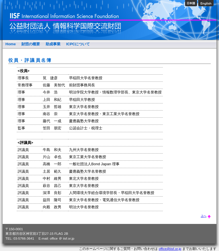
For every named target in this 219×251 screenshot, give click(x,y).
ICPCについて (78, 44)
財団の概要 (30, 44)
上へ (206, 215)
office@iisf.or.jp (170, 248)
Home (10, 44)
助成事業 (53, 44)
